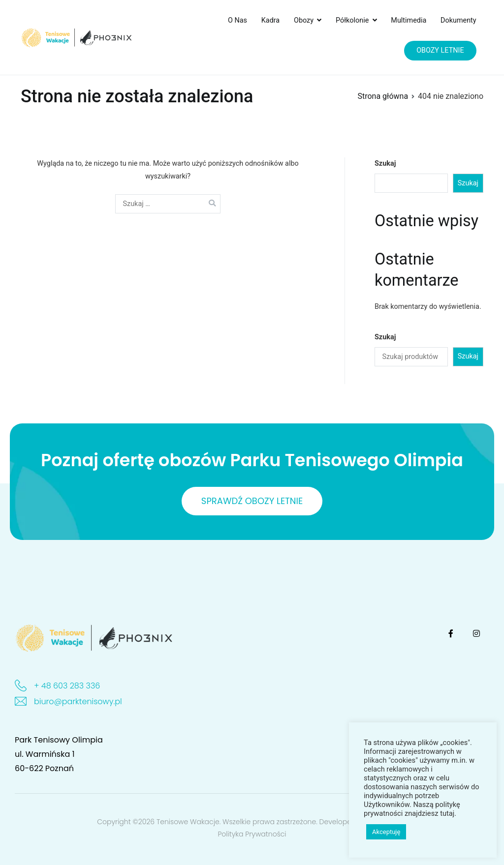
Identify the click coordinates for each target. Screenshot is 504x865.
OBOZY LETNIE (440, 50)
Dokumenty (458, 20)
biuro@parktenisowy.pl (78, 701)
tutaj (447, 813)
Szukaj (385, 163)
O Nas (237, 20)
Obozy (304, 20)
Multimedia (408, 20)
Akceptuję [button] (386, 831)
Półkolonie (352, 20)
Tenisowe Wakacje (188, 822)
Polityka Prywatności (252, 834)
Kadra (270, 20)
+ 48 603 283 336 (67, 685)
